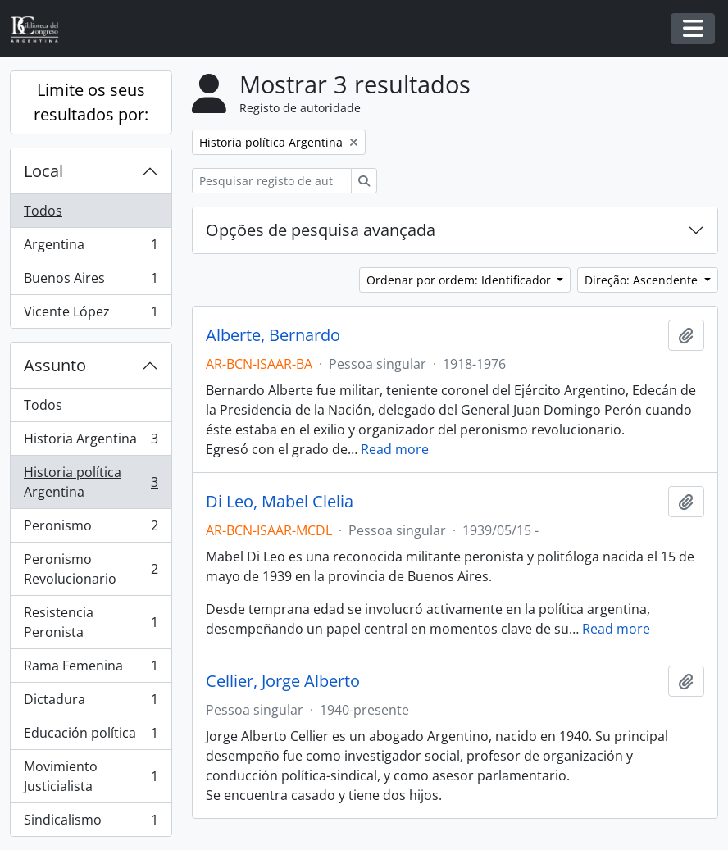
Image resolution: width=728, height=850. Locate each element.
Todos (43, 211)
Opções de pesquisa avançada (320, 230)
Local (43, 171)
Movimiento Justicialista (90, 776)
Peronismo (90, 529)
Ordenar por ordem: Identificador (460, 280)
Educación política (90, 736)
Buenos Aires (90, 281)
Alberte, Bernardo (273, 335)
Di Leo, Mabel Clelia (279, 501)
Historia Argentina (90, 442)
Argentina (90, 247)
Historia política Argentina (90, 482)
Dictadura (90, 702)
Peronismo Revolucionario (90, 569)
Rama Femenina (90, 669)
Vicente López (90, 315)
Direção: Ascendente (643, 280)
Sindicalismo (90, 823)
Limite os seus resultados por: (91, 102)
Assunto (55, 365)
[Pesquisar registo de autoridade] (272, 180)
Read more (395, 449)
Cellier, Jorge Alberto (283, 681)
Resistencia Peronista (90, 622)
